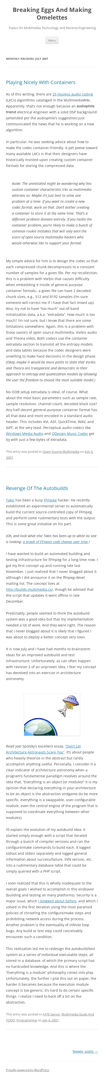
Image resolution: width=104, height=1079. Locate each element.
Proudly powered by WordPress (27, 1070)
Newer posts (85, 1051)
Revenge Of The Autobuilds (37, 488)
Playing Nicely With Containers (41, 82)
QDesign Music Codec (70, 433)
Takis (10, 500)
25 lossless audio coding (72, 94)
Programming (26, 1020)
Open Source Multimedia (61, 451)
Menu (52, 40)
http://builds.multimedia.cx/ (29, 589)
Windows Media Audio (24, 433)
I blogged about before (57, 901)
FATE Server (51, 1014)
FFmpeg (50, 500)
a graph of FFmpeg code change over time (55, 541)
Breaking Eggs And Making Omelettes (52, 13)
